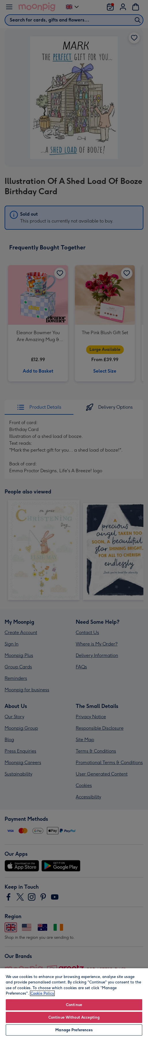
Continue (74, 1005)
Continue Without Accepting (74, 1017)
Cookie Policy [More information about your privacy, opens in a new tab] (42, 993)
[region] (74, 1002)
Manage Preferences (73, 1030)
